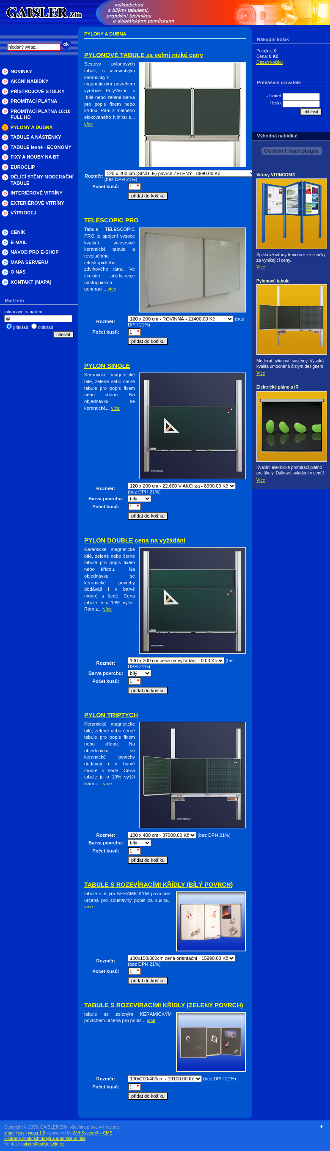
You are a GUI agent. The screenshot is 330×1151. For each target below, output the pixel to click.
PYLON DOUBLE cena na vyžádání (134, 540)
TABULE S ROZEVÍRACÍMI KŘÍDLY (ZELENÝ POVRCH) (163, 1005)
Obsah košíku (269, 62)
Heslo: (276, 103)
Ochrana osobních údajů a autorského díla (44, 1138)
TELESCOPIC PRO (111, 220)
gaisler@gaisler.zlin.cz (42, 1144)
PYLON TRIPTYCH (111, 715)
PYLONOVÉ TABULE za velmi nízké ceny (143, 55)
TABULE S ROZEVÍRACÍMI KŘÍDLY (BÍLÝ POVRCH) (158, 884)
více (88, 123)
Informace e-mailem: (24, 312)
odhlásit (45, 327)
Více (260, 267)
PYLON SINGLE (107, 365)
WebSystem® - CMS (93, 1133)
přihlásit (20, 327)
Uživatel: (273, 95)
